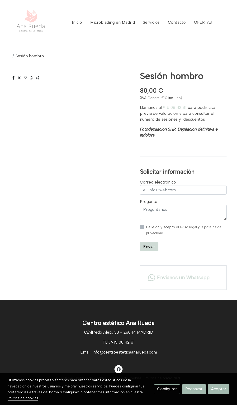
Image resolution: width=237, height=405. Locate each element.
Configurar (167, 389)
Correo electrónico (158, 182)
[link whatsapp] (183, 277)
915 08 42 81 (174, 107)
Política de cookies (23, 398)
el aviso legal (187, 227)
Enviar (149, 246)
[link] (30, 22)
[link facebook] (118, 369)
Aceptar (218, 389)
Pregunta (148, 201)
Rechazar (194, 389)
